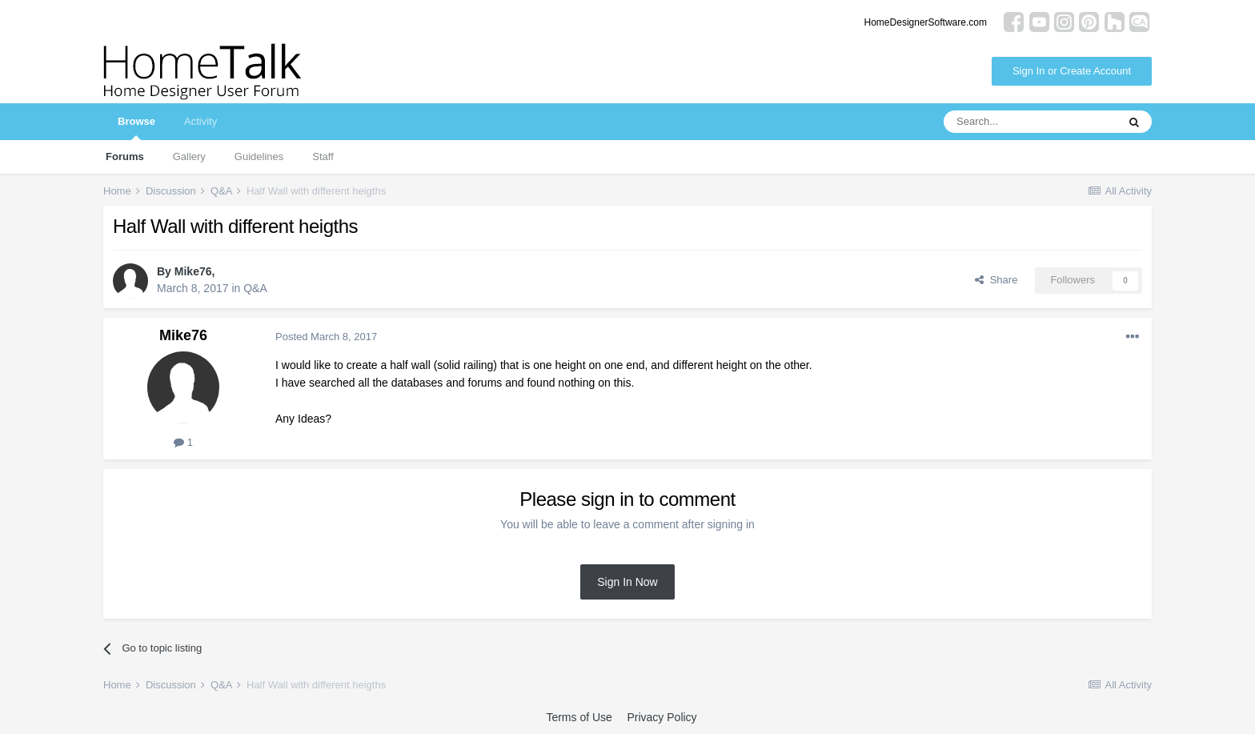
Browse (136, 127)
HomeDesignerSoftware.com (925, 22)
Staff (323, 156)
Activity (200, 121)
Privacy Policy (661, 717)
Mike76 (193, 271)
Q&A (255, 288)
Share (996, 280)
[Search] (1030, 121)
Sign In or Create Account (1071, 71)
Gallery (189, 156)
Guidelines (259, 156)
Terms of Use (578, 717)
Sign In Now (627, 582)
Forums (125, 156)
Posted (326, 337)
